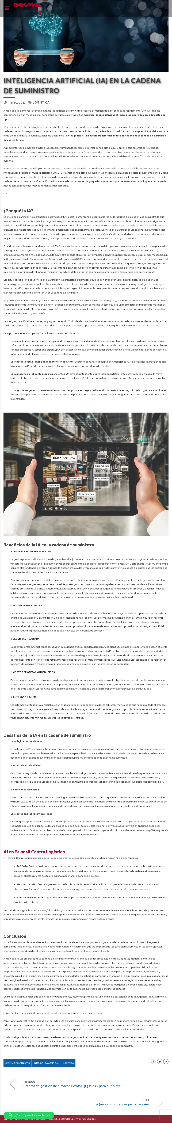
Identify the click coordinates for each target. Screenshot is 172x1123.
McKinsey (16, 300)
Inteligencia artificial (46, 1063)
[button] (28, 1115)
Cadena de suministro (17, 1063)
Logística (40, 102)
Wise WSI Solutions (85, 1119)
